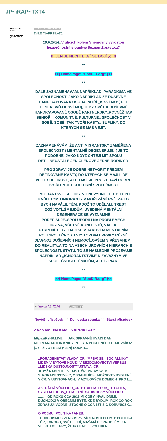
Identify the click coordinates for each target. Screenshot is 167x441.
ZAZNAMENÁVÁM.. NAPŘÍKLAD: (64, 330)
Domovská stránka (85, 319)
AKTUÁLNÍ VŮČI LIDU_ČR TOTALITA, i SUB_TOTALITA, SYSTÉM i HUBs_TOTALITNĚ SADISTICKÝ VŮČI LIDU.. (82, 390)
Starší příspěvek (119, 319)
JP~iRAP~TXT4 (25, 12)
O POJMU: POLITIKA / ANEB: (61, 413)
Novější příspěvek (49, 319)
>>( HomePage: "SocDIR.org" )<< (83, 74)
